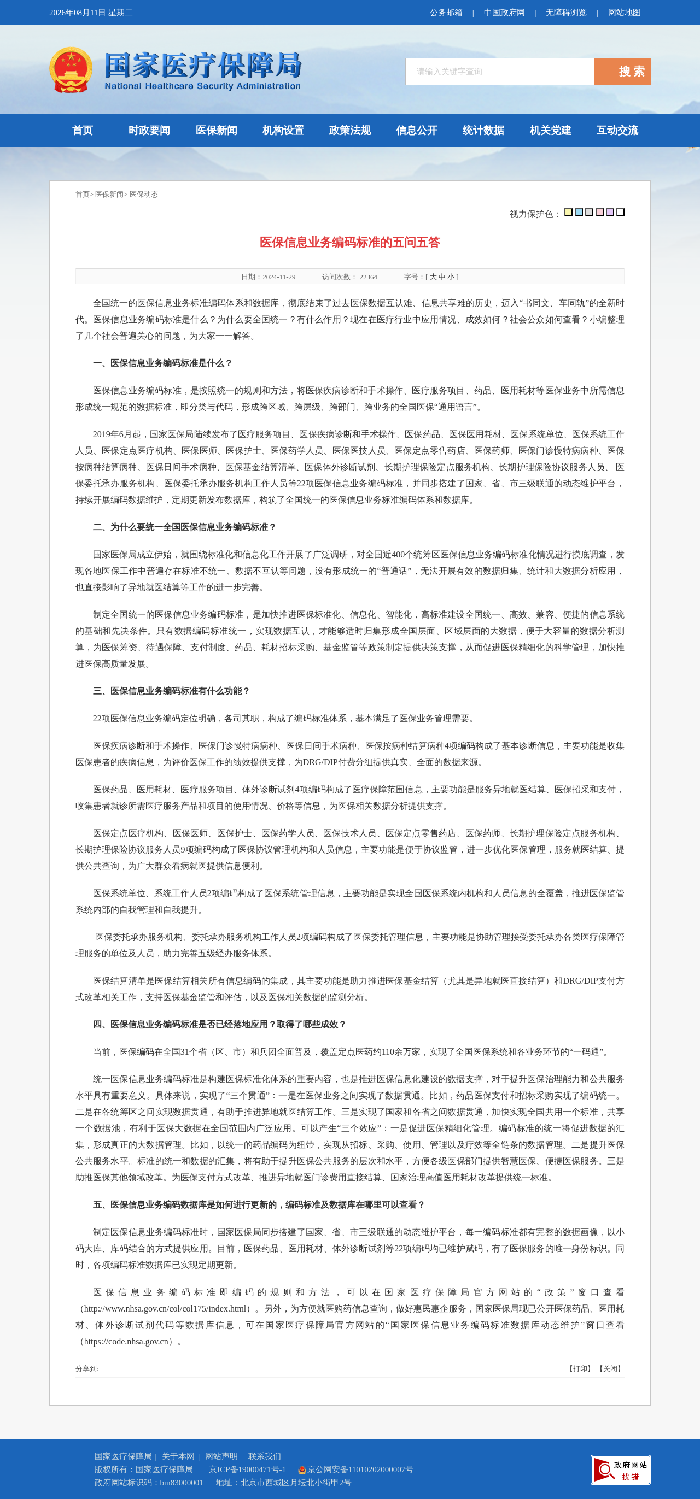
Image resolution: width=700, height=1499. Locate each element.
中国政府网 (503, 12)
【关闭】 (610, 1369)
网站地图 (624, 12)
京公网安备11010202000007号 (355, 1469)
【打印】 (580, 1369)
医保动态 (144, 194)
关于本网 (178, 1456)
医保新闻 (109, 194)
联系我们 (264, 1456)
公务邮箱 (445, 12)
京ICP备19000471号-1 (247, 1469)
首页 (82, 194)
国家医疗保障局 (123, 1456)
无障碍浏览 (566, 12)
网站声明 (221, 1456)
